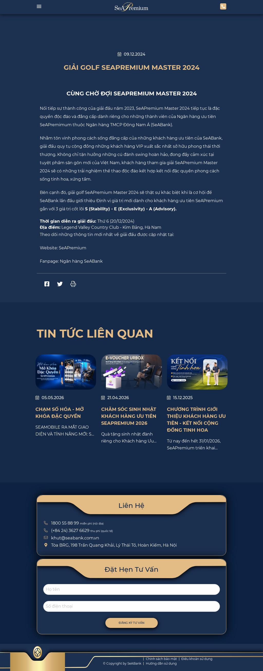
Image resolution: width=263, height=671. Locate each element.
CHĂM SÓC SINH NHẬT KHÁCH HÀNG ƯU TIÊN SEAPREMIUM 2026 (128, 416)
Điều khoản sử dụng (196, 659)
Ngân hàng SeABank (81, 261)
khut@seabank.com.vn (71, 537)
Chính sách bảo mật (161, 659)
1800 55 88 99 (60, 523)
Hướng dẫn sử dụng (161, 663)
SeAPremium (72, 247)
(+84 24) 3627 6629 (66, 530)
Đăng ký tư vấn (136, 623)
